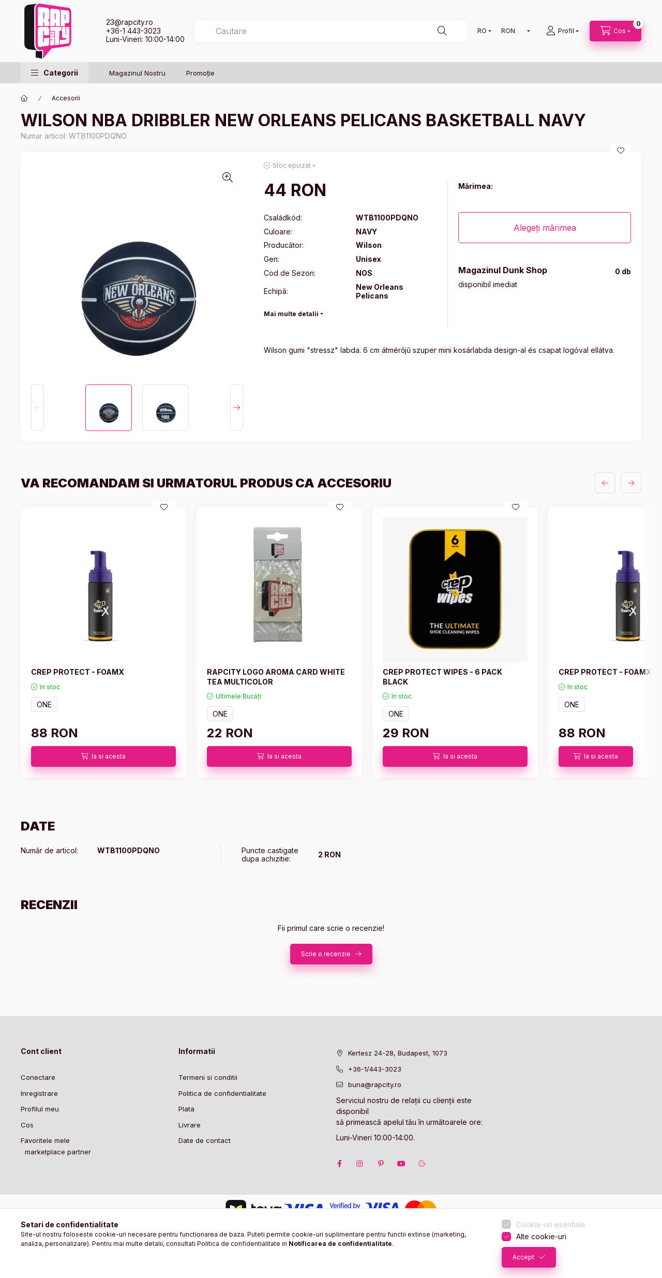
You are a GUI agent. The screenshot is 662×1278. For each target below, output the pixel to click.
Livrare (189, 1125)
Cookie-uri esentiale (550, 1224)
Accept (523, 1257)
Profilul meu (40, 1109)
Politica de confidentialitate (222, 1093)
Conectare (38, 1077)
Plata (186, 1109)
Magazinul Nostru (137, 73)
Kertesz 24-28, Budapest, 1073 (397, 1053)
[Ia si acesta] (103, 756)
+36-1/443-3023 (374, 1069)
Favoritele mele (45, 1140)
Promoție (200, 73)
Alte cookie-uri (541, 1236)
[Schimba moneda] (513, 31)
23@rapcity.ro (129, 22)
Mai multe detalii (291, 314)
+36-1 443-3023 (133, 30)
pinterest (380, 1163)
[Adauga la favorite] (620, 150)
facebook (339, 1163)
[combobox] (331, 31)
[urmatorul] (631, 482)
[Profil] (562, 31)
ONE (44, 704)
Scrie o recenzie (326, 954)
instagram (360, 1163)
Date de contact (204, 1140)
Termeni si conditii (207, 1077)
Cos (27, 1125)
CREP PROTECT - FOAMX (77, 671)
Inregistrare (39, 1093)
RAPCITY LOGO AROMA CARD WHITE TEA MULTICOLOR (276, 676)
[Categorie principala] (24, 98)
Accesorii (66, 98)
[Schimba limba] (482, 31)
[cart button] (615, 31)
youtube (401, 1163)
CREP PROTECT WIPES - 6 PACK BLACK (442, 676)
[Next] (236, 407)
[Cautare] (442, 31)
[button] (54, 72)
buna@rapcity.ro (374, 1084)
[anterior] (605, 482)
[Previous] (37, 407)
